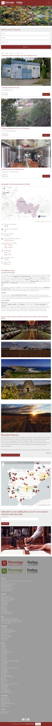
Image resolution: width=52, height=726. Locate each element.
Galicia (11, 53)
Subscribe (5, 523)
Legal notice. (35, 721)
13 (12, 479)
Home (2, 53)
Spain (7, 53)
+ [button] (3, 463)
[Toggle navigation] (49, 2)
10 (40, 479)
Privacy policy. (41, 721)
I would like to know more (10, 455)
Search (26, 47)
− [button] (3, 465)
